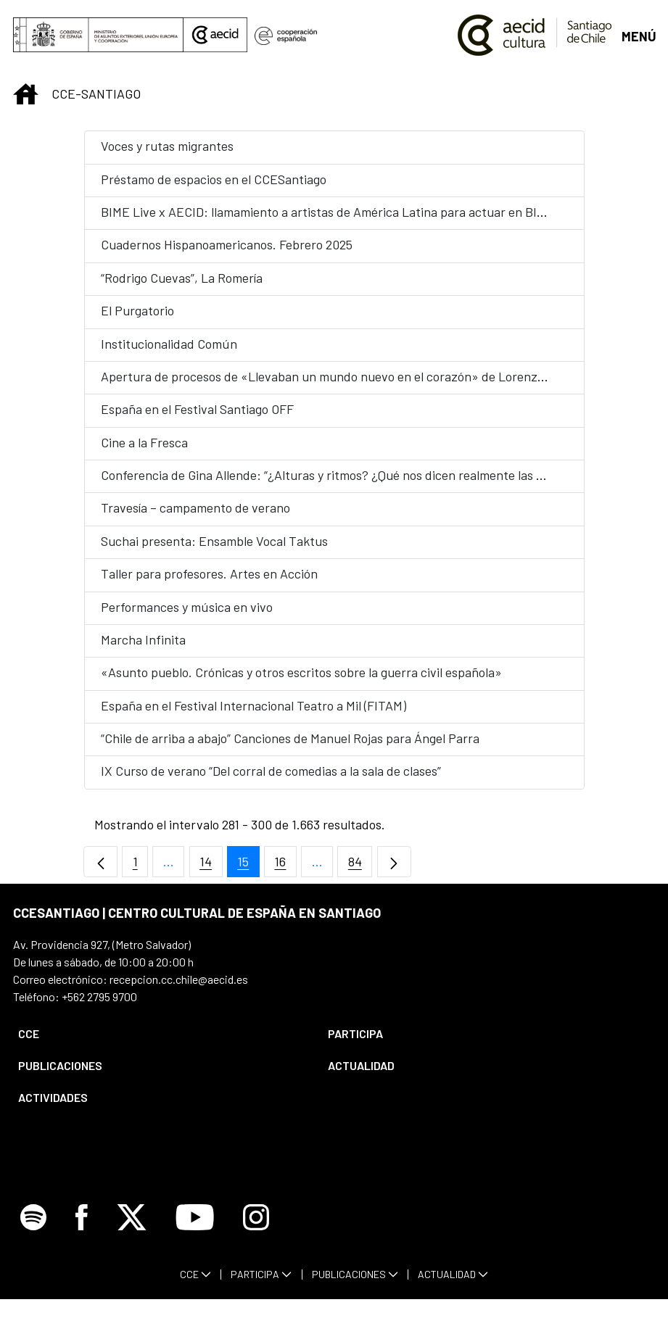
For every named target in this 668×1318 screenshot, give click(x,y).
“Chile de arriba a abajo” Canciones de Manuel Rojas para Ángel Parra (290, 738)
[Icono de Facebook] (81, 1236)
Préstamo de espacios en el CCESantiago (213, 179)
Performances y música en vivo (187, 607)
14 (211, 865)
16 (285, 865)
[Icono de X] (132, 1236)
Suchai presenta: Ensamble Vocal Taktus (214, 541)
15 (248, 865)
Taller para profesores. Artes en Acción (209, 573)
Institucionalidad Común (169, 344)
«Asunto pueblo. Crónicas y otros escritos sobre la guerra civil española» (301, 672)
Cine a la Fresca (144, 442)
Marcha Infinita (143, 639)
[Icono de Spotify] (33, 1236)
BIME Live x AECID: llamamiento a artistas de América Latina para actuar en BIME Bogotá (348, 212)
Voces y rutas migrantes (167, 146)
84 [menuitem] (360, 865)
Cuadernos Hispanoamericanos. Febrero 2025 (226, 244)
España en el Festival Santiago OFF (197, 409)
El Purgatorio (137, 310)
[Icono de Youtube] (195, 1236)
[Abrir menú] (638, 35)
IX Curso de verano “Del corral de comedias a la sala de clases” (271, 771)
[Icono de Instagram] (256, 1236)
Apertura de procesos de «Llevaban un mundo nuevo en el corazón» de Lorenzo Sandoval (349, 376)
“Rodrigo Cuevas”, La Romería (182, 278)
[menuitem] (160, 1034)
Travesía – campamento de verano (195, 507)
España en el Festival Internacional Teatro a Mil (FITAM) (253, 705)
